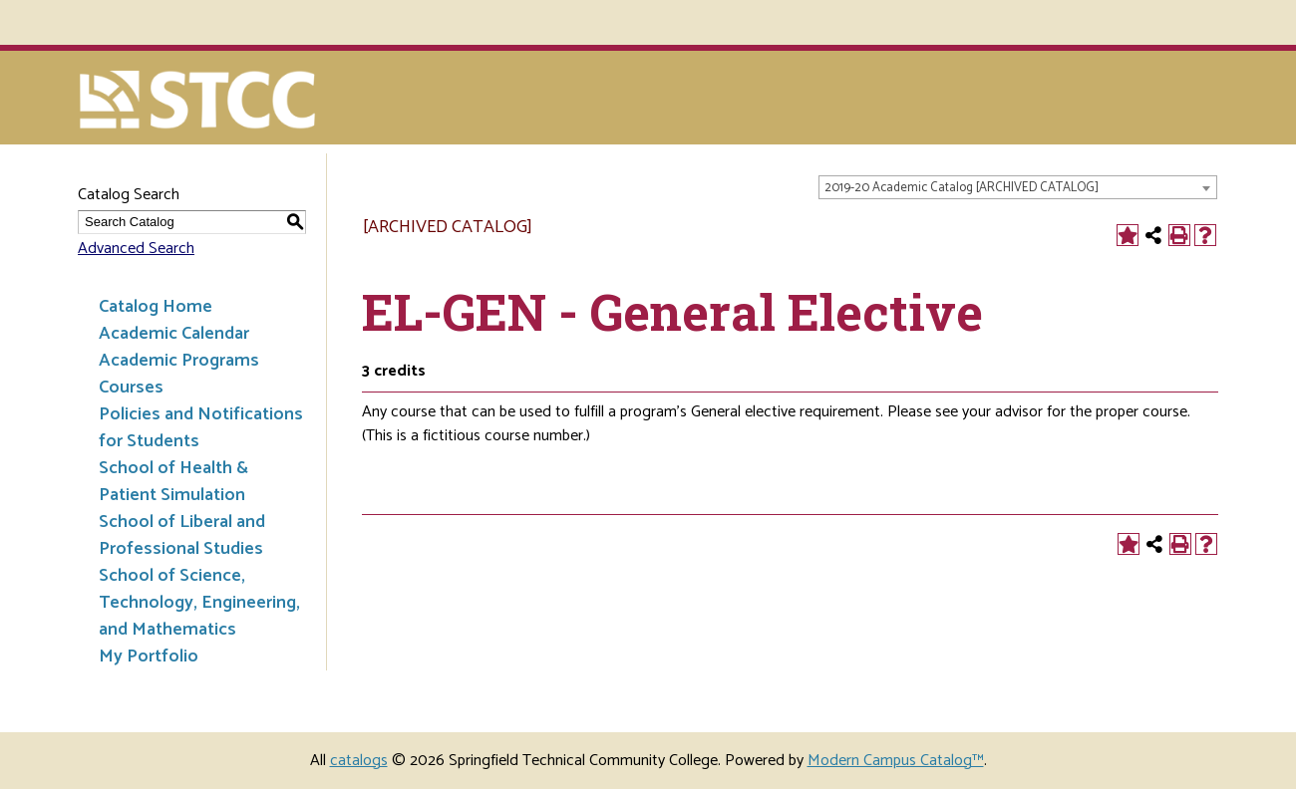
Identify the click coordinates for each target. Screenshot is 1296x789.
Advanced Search (136, 248)
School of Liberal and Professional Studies (182, 535)
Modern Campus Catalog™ (896, 760)
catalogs (359, 760)
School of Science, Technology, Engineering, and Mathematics (199, 603)
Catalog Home (155, 307)
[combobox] (1017, 187)
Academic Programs (179, 361)
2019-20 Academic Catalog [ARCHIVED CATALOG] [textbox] (961, 187)
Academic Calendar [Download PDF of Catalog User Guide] (174, 334)
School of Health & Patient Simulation (173, 481)
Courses (131, 387)
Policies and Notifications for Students (201, 427)
